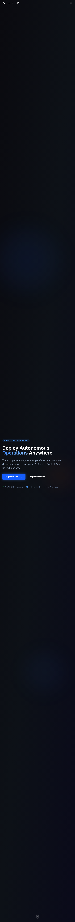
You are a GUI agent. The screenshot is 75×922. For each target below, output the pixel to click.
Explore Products (37, 477)
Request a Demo (13, 477)
